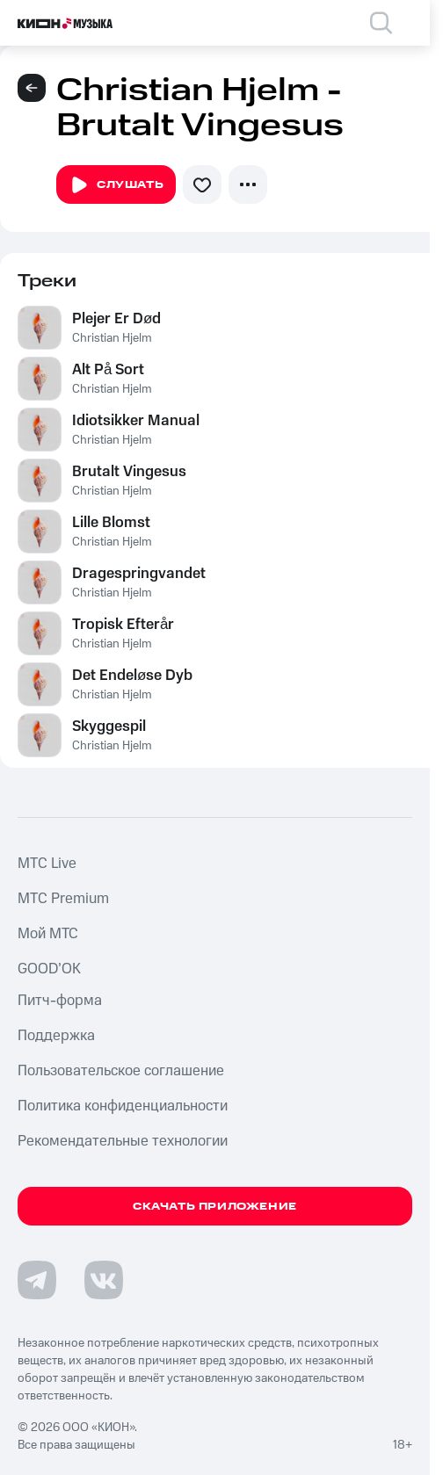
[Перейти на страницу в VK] (103, 1280)
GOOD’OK (49, 969)
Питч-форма (60, 1000)
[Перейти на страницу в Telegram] (37, 1280)
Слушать (116, 185)
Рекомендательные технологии (123, 1141)
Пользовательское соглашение (121, 1070)
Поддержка (56, 1035)
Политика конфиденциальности (123, 1106)
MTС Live (47, 863)
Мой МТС (48, 933)
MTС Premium (63, 898)
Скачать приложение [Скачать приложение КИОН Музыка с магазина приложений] (215, 1206)
